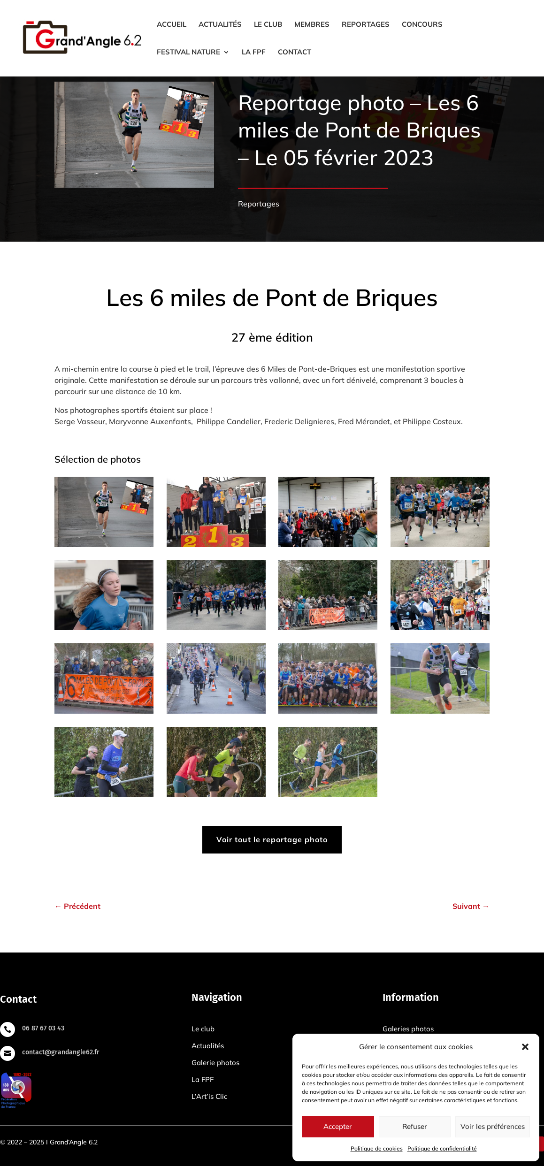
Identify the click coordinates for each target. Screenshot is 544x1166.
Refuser (414, 1126)
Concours (422, 25)
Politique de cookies (377, 1148)
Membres (311, 25)
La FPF (254, 52)
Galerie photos (215, 1062)
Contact (294, 52)
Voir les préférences (492, 1126)
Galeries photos (408, 1028)
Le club (268, 25)
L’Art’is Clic (209, 1096)
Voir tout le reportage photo (272, 839)
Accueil (171, 25)
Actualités (220, 25)
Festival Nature (188, 52)
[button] (525, 1047)
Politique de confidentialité (442, 1148)
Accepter (337, 1126)
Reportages (366, 25)
